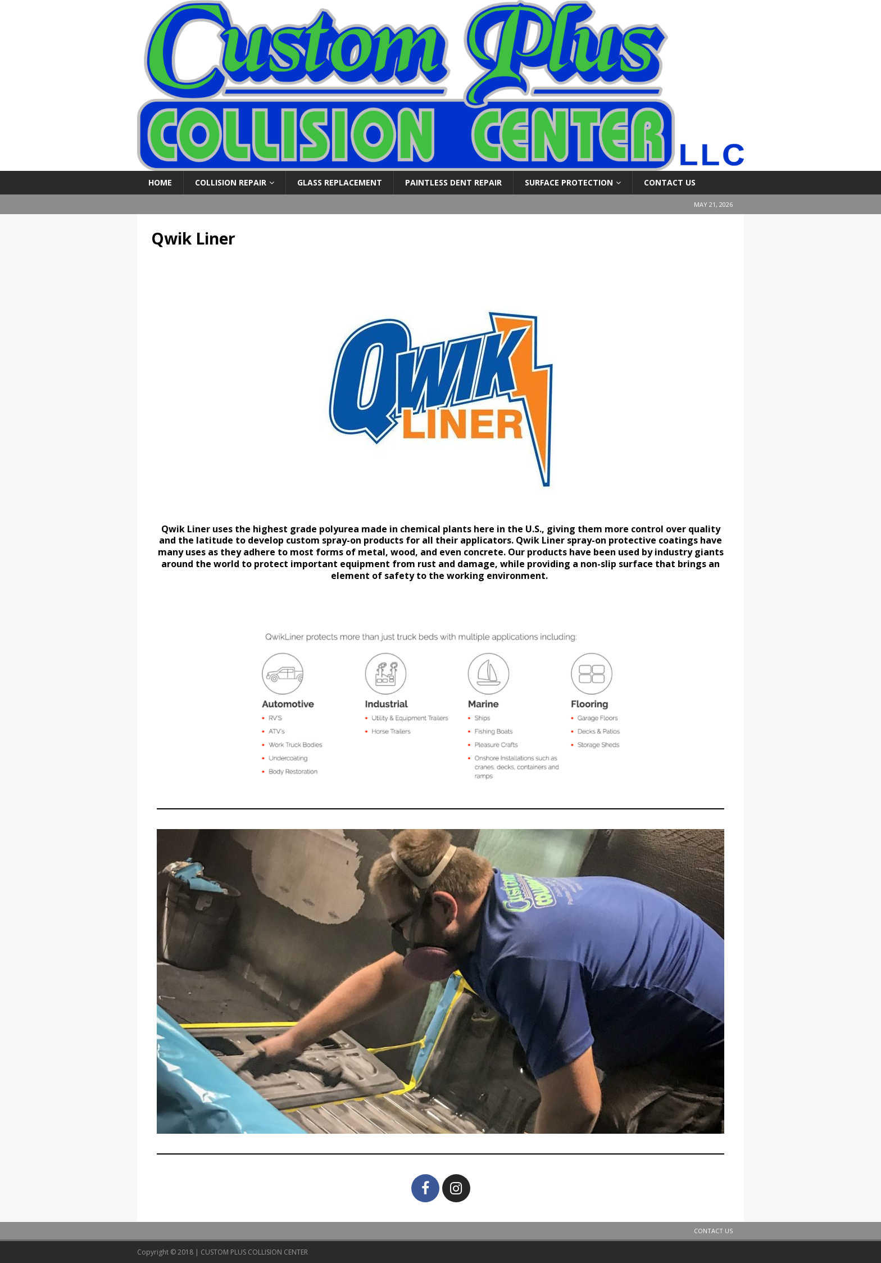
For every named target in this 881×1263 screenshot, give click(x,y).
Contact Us (670, 182)
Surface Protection (569, 182)
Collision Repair (230, 182)
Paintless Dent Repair (453, 182)
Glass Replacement (339, 182)
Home (160, 182)
